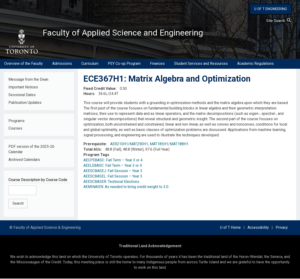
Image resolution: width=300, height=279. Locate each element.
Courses (15, 129)
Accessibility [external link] (258, 228)
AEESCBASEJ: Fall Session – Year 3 (112, 171)
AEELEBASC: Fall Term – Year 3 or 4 (112, 165)
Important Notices (23, 87)
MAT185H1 (159, 144)
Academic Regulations (255, 64)
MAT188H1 (179, 144)
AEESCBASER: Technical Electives (111, 182)
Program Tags (96, 155)
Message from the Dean (28, 79)
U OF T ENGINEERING (270, 9)
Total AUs (92, 150)
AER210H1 (119, 144)
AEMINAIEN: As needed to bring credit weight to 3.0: (126, 187)
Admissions (62, 64)
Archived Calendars (24, 160)
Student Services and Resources (201, 64)
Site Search (278, 20)
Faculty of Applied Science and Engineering (122, 33)
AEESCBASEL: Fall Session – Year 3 (112, 176)
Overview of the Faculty (23, 64)
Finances (157, 64)
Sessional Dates (22, 95)
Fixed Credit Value (99, 89)
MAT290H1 (139, 144)
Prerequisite (94, 144)
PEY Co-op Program (124, 64)
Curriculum (89, 64)
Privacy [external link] (282, 228)
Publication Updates (24, 103)
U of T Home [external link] (230, 228)
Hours (88, 94)
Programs (16, 121)
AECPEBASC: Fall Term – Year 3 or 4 (112, 160)
